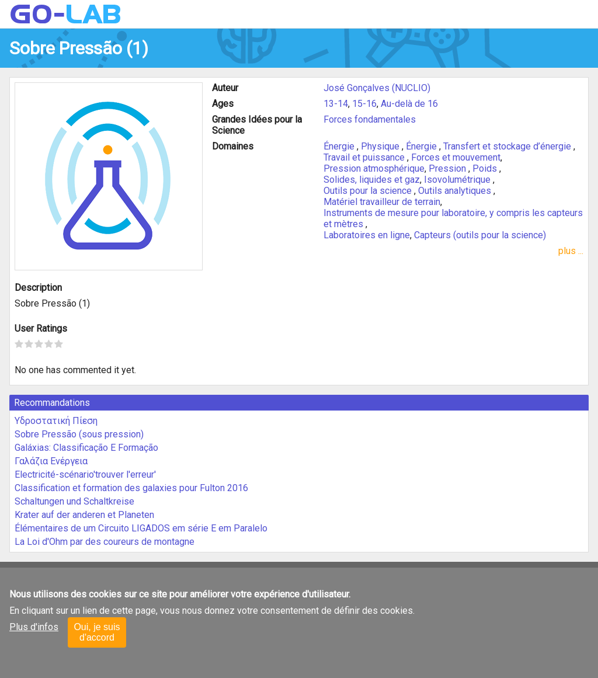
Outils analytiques (455, 190)
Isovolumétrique (458, 179)
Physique (381, 146)
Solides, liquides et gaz (372, 179)
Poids (485, 168)
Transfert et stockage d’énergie (508, 146)
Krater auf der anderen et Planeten (84, 514)
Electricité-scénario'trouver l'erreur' (85, 474)
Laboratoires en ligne (367, 235)
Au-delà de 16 (409, 103)
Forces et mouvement (455, 157)
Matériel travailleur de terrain (382, 201)
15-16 (364, 103)
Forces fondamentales (370, 119)
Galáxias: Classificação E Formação (86, 447)
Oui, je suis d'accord (97, 632)
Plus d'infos (33, 626)
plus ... (570, 250)
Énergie (340, 146)
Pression (448, 168)
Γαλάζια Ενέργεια (51, 461)
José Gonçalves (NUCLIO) (377, 87)
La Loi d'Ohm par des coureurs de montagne (104, 541)
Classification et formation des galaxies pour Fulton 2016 (131, 487)
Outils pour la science (369, 190)
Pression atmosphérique (374, 168)
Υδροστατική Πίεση (56, 420)
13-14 (336, 103)
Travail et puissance (365, 157)
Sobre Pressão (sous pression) (79, 434)
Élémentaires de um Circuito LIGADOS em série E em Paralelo (141, 528)
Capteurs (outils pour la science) (480, 235)
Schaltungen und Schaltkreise (74, 501)
